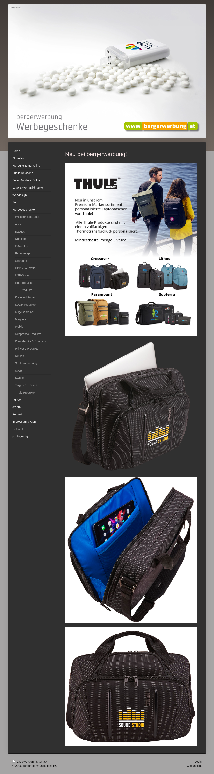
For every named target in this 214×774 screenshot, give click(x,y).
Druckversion (23, 761)
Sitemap (41, 761)
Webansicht (194, 765)
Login (198, 761)
